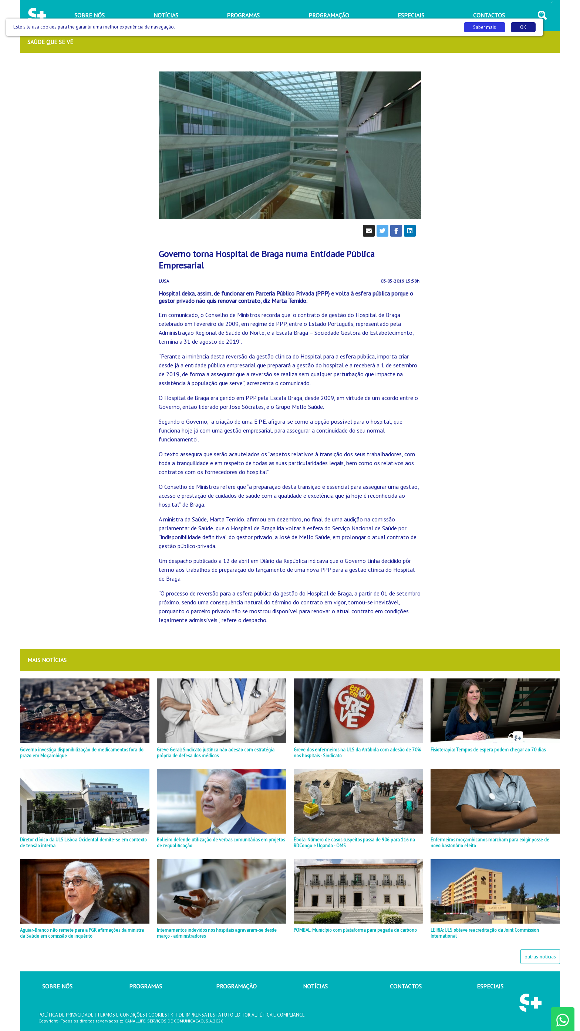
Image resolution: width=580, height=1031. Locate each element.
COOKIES (157, 1015)
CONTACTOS (406, 986)
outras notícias (540, 956)
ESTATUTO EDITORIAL (233, 1015)
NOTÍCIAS (315, 986)
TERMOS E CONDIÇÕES (121, 1015)
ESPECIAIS (490, 986)
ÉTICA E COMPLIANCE (282, 1015)
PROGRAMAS (145, 986)
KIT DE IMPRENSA (189, 1015)
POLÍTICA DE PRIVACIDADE (66, 1015)
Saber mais (484, 27)
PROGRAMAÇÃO (236, 986)
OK (523, 27)
